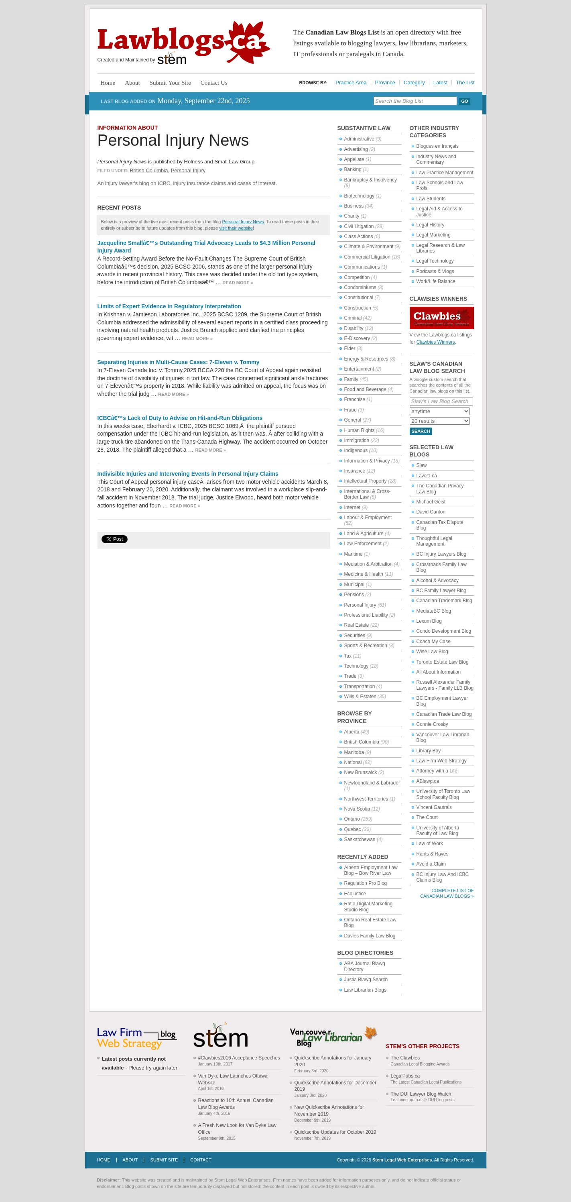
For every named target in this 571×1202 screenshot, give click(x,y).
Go (464, 101)
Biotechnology (359, 196)
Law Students (431, 199)
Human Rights (359, 430)
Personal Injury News (173, 140)
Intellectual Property (365, 481)
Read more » (238, 282)
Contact (200, 1159)
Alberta (352, 732)
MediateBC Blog (434, 611)
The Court (427, 817)
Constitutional (359, 297)
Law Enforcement (363, 543)
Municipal (354, 584)
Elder (350, 348)
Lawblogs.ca (184, 42)
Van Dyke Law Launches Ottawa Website (233, 1079)
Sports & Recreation (365, 645)
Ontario (352, 819)
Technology (356, 666)
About (132, 82)
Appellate (354, 159)
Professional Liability (366, 615)
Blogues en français (438, 146)
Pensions (354, 594)
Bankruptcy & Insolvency (370, 180)
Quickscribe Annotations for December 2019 (336, 1086)
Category (414, 82)
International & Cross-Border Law (367, 494)
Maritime (353, 554)
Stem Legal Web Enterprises (402, 1159)
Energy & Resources (366, 359)
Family (351, 379)
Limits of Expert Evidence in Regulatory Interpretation (170, 306)
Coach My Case (434, 641)
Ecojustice (355, 893)
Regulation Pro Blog (365, 883)
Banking (353, 169)
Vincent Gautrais (434, 807)
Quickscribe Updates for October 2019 (335, 1132)
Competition (357, 277)
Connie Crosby (432, 724)
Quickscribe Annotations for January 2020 (333, 1061)
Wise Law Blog (432, 651)
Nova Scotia (357, 809)
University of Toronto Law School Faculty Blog (444, 794)
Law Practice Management (445, 172)
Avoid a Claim (431, 864)
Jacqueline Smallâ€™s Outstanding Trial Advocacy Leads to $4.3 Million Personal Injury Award (206, 247)
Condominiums (360, 287)
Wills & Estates (360, 696)
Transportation (359, 686)
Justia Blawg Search (366, 979)
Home (108, 82)
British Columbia (149, 170)
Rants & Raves (433, 854)
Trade (350, 676)
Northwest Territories (366, 799)
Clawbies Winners (436, 342)
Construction (357, 308)
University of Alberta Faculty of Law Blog (438, 830)
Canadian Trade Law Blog (444, 714)
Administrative (359, 139)
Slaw (422, 465)
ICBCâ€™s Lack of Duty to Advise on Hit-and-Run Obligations (180, 418)
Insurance (355, 471)
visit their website (236, 228)
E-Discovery (357, 338)
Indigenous (356, 450)
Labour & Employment (368, 517)
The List (465, 82)
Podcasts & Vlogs (435, 271)
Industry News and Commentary (436, 159)
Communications (362, 267)
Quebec (352, 829)
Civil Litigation (359, 226)
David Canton (431, 512)
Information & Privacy (367, 461)
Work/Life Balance (436, 281)
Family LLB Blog (456, 688)
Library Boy (429, 751)
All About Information (439, 672)
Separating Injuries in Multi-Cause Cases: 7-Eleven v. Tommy (179, 362)
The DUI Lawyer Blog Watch (421, 1094)
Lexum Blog (429, 621)
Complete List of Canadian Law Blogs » (446, 893)
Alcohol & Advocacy (438, 580)
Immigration (357, 440)
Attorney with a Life (437, 771)
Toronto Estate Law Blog (443, 662)
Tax (348, 656)
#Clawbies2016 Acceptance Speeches (239, 1058)
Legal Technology (435, 261)
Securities (355, 635)
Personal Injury (188, 170)
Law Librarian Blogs (365, 990)
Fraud (350, 410)
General (353, 420)
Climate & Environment (369, 246)
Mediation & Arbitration (368, 564)
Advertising (356, 149)
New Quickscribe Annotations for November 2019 (329, 1110)
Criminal (353, 318)
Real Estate (356, 625)
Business (354, 206)
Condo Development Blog (444, 631)
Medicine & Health (363, 574)
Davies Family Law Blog (370, 936)
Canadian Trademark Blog (444, 600)
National (353, 762)
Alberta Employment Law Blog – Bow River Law (371, 870)
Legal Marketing (434, 235)
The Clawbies (405, 1058)
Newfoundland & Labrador (372, 783)
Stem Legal (172, 58)
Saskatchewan (360, 839)
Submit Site (164, 1159)
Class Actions (358, 236)
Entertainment (359, 369)
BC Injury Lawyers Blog (442, 554)
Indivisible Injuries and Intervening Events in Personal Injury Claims (188, 474)
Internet (352, 507)
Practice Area (350, 82)
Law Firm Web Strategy (442, 761)
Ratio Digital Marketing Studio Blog (368, 906)
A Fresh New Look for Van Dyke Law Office (237, 1129)
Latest (440, 82)
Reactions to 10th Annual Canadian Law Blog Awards (236, 1104)
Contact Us (214, 82)
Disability (354, 328)
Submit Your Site (170, 82)
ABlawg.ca (428, 781)
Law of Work (430, 843)
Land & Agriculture (364, 533)
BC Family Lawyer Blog (442, 590)
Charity (352, 216)
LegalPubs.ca (405, 1076)
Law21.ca (427, 476)
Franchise (355, 399)
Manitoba (354, 752)
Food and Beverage (365, 389)
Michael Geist (431, 502)
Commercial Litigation (367, 257)
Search (421, 431)
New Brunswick (360, 772)
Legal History (431, 225)
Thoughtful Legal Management (434, 541)
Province (385, 82)
